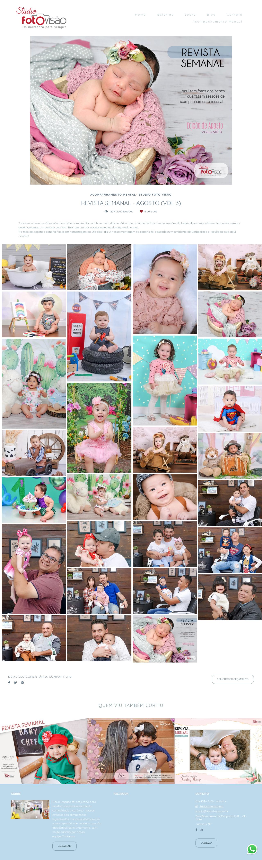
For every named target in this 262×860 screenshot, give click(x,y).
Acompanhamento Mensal (218, 21)
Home (140, 14)
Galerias (165, 14)
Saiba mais (64, 846)
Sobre (190, 14)
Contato (235, 14)
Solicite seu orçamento (232, 679)
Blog (211, 14)
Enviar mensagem (212, 806)
